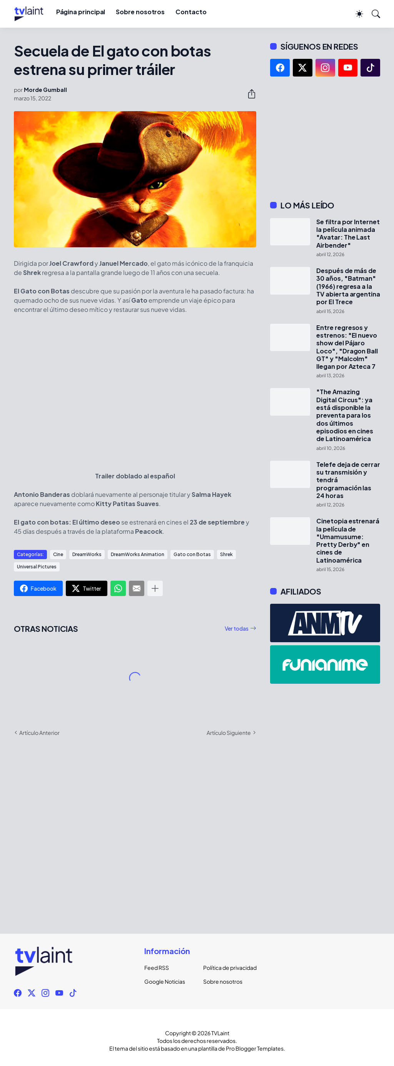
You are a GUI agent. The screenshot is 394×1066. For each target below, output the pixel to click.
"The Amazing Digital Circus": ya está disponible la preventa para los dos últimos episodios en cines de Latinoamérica (344, 415)
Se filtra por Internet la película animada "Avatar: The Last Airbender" (347, 233)
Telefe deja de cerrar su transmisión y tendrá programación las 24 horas (348, 480)
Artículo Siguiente (229, 732)
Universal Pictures (37, 567)
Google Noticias (164, 981)
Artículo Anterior (39, 732)
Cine (58, 554)
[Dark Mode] (355, 14)
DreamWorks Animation (137, 554)
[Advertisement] (325, 138)
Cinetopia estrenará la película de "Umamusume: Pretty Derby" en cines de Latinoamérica (347, 540)
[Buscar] (372, 14)
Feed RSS (156, 967)
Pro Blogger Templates (255, 1048)
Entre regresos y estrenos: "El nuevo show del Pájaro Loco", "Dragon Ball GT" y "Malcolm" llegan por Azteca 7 (346, 347)
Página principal (80, 12)
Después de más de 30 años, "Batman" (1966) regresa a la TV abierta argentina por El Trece (348, 286)
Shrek (226, 554)
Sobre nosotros (140, 12)
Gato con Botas (192, 554)
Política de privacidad (226, 967)
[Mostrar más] (155, 588)
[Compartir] (248, 94)
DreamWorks (87, 554)
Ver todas (237, 628)
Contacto (190, 12)
